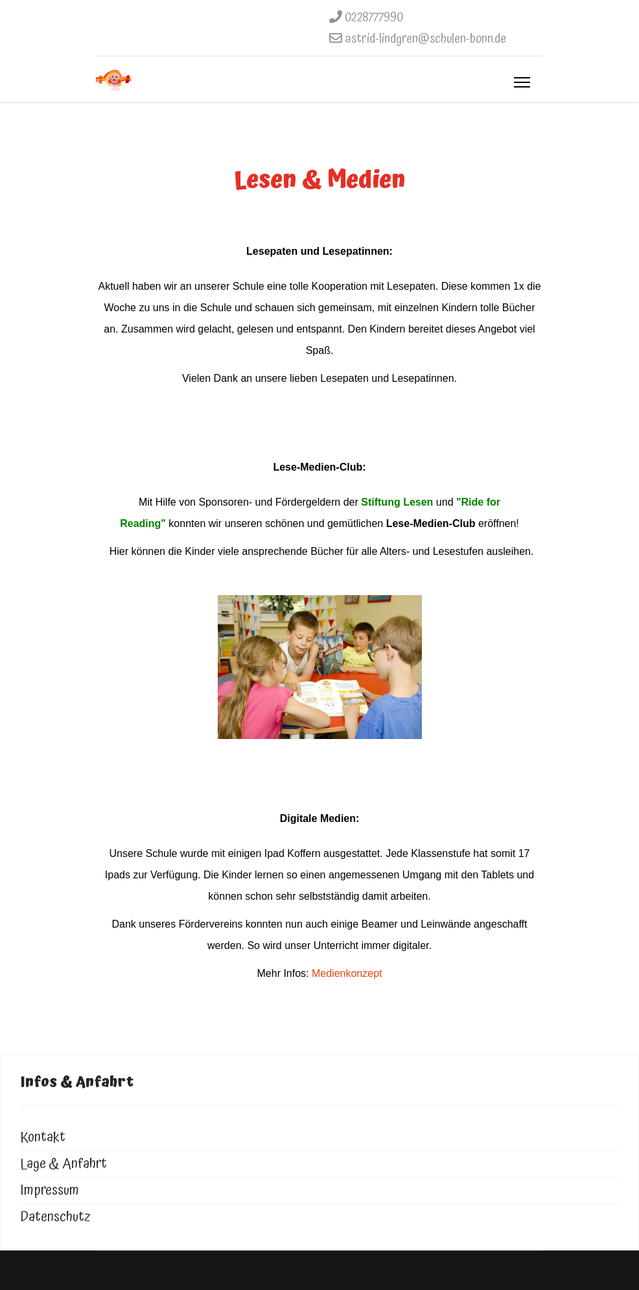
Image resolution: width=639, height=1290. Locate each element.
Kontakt (42, 1137)
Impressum (49, 1190)
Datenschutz (55, 1217)
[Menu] (522, 82)
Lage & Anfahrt (63, 1164)
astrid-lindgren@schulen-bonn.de (425, 39)
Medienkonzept (345, 973)
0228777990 (374, 17)
